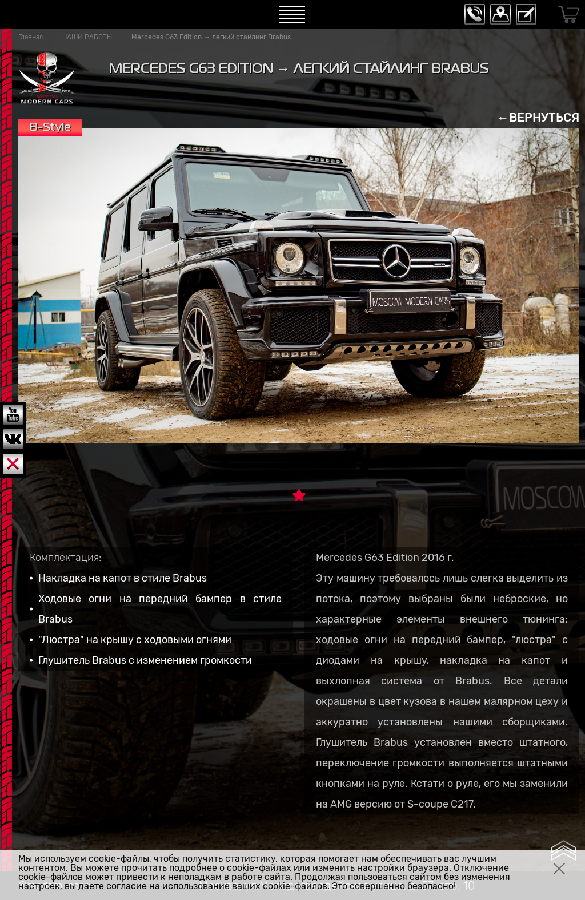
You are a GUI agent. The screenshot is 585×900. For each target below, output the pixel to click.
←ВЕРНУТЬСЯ (538, 117)
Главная (30, 37)
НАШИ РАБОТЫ (87, 37)
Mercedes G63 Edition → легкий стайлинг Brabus (211, 37)
